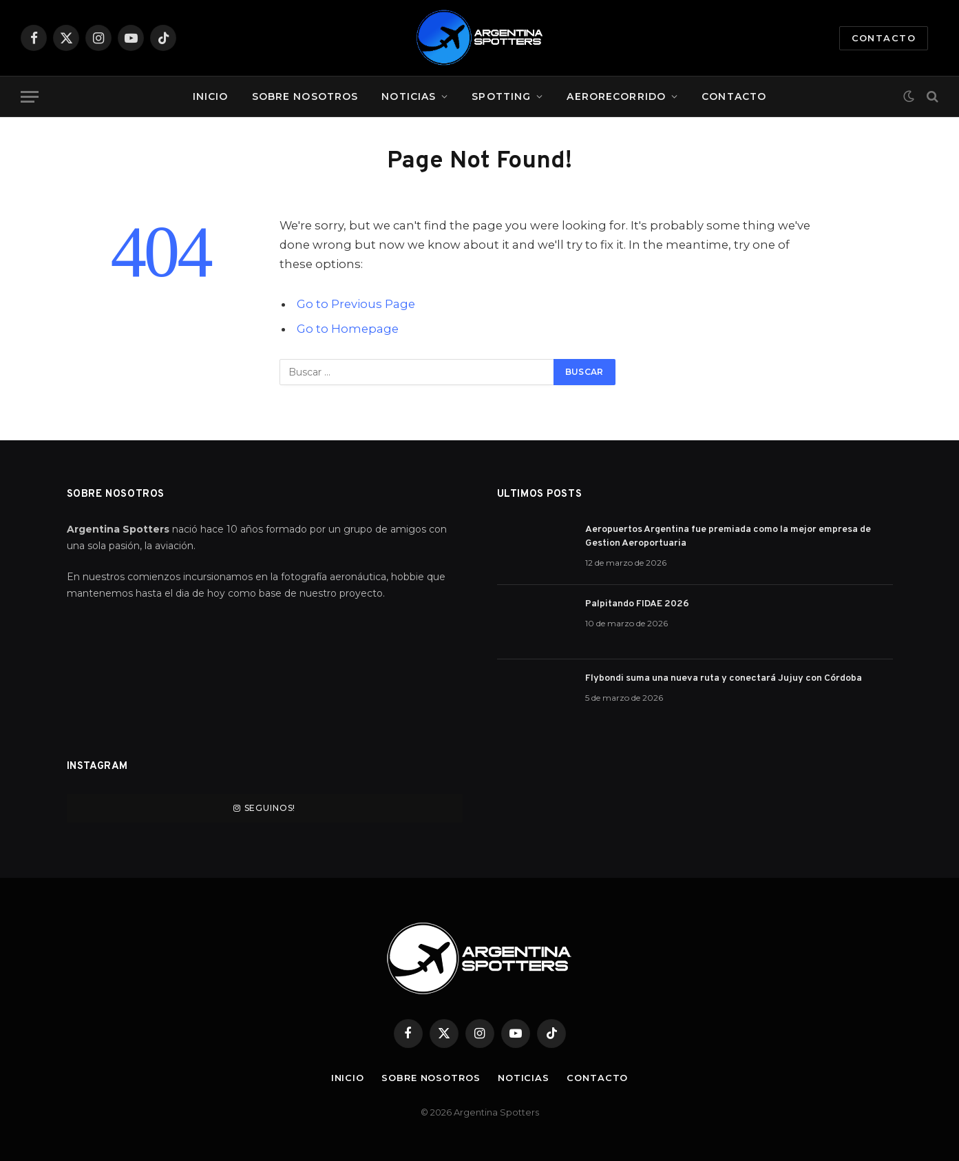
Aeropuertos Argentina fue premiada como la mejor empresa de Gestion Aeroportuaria (728, 536)
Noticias (408, 96)
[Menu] (30, 96)
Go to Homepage (348, 329)
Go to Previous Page (356, 304)
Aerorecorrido (616, 96)
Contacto (884, 37)
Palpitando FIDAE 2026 (637, 604)
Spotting (501, 96)
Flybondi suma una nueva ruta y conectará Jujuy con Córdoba (723, 678)
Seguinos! (264, 808)
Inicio (211, 96)
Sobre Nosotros (305, 96)
